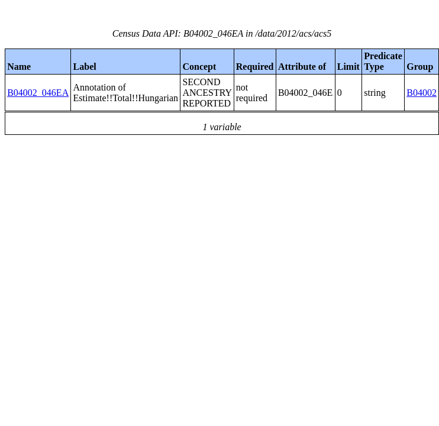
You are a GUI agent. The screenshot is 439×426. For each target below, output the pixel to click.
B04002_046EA (38, 93)
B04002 (421, 93)
